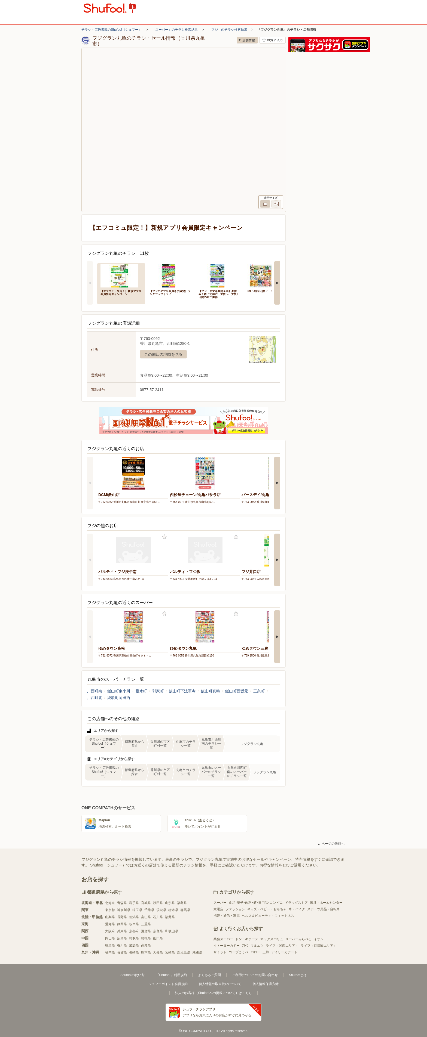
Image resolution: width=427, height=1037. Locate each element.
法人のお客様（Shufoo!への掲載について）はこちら (213, 993)
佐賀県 (122, 952)
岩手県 (134, 903)
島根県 (146, 938)
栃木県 (173, 910)
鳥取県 (134, 938)
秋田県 (158, 903)
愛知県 (110, 924)
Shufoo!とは (298, 975)
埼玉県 (137, 910)
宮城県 (146, 903)
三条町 (259, 691)
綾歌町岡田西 (118, 697)
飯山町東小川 (118, 691)
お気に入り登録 (164, 537)
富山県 (146, 917)
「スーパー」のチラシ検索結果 (175, 30)
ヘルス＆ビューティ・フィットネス (268, 916)
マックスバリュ (271, 939)
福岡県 (110, 952)
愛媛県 (134, 945)
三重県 (146, 924)
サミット (220, 952)
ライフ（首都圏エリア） (319, 946)
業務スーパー (223, 939)
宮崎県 (170, 952)
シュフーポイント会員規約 (168, 984)
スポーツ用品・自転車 (323, 909)
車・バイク (297, 909)
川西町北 (94, 697)
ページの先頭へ (331, 844)
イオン (319, 939)
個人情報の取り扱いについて (220, 984)
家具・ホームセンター (326, 903)
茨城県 (161, 910)
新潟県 (134, 917)
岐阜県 (134, 924)
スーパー (220, 903)
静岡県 (122, 924)
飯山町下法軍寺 (182, 691)
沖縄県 (197, 952)
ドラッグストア (296, 903)
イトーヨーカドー (226, 946)
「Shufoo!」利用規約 (171, 975)
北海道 (110, 903)
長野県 (122, 917)
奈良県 (158, 931)
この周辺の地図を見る (163, 354)
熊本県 (146, 952)
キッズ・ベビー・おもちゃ (266, 909)
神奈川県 (123, 910)
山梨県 (110, 917)
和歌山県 (171, 931)
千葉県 (149, 910)
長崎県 (134, 952)
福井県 (170, 917)
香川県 (122, 945)
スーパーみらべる (298, 939)
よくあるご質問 (209, 975)
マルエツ (257, 946)
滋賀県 (146, 931)
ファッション (235, 909)
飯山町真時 (210, 691)
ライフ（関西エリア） (282, 946)
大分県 (158, 952)
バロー (255, 952)
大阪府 (110, 931)
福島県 (182, 903)
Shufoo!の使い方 (132, 975)
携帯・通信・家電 (226, 916)
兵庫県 (122, 931)
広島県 (122, 938)
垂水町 (141, 691)
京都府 (134, 931)
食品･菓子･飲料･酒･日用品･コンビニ (256, 903)
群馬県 (185, 910)
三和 (266, 952)
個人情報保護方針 (265, 984)
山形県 (170, 903)
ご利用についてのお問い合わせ (255, 975)
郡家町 (158, 691)
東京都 (110, 910)
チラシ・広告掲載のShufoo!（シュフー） (111, 30)
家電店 (218, 909)
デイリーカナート (284, 952)
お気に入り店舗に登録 (272, 40)
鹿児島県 (183, 952)
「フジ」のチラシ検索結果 (227, 30)
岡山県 (110, 938)
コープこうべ (238, 952)
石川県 (158, 917)
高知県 (146, 945)
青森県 (122, 903)
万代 (245, 946)
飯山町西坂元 (236, 691)
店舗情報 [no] (247, 40)
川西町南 (94, 691)
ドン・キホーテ (246, 939)
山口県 (158, 938)
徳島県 (110, 945)
